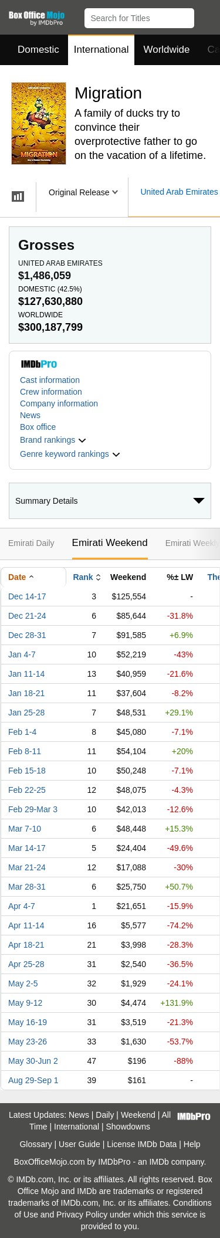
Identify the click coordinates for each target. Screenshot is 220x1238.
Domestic (38, 49)
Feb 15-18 (27, 770)
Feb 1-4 (22, 732)
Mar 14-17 (27, 848)
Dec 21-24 (27, 615)
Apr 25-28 (26, 964)
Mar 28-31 (27, 886)
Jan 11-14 (26, 674)
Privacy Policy (81, 1214)
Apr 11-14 (26, 925)
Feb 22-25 (27, 790)
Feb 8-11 (24, 751)
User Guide (79, 1144)
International (101, 49)
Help (192, 1144)
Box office (38, 427)
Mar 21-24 (27, 867)
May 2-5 (23, 983)
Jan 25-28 (26, 712)
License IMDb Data (142, 1144)
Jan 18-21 (26, 693)
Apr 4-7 (21, 906)
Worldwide (166, 49)
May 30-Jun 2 (33, 1061)
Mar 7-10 (24, 828)
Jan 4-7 (22, 654)
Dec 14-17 (27, 596)
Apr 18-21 (26, 944)
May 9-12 (25, 1003)
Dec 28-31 (27, 635)
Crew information (51, 391)
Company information (59, 403)
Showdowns (128, 1126)
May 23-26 (27, 1041)
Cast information (50, 380)
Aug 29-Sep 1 (33, 1080)
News (30, 415)
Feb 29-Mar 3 (32, 809)
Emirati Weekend (110, 542)
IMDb (158, 1161)
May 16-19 (27, 1022)
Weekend (138, 1115)
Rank (83, 577)
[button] (205, 16)
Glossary (35, 1144)
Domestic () (50, 289)
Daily (105, 1115)
